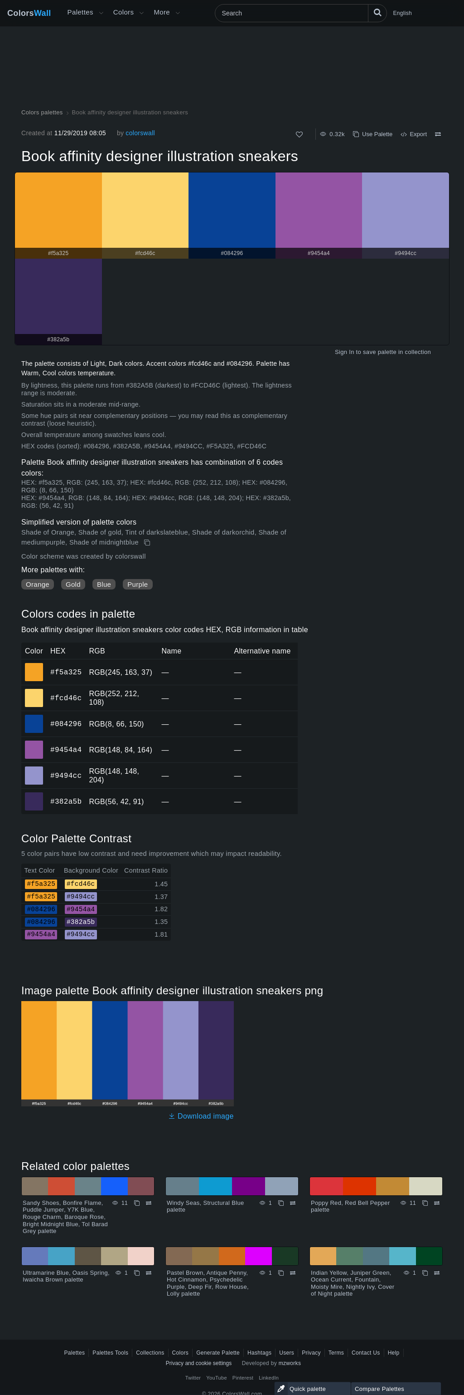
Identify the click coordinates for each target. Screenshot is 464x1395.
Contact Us (366, 1353)
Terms (336, 1353)
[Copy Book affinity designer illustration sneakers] (148, 542)
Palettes (80, 12)
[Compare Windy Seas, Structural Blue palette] (293, 1203)
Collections (150, 1353)
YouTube (216, 1377)
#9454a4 (66, 750)
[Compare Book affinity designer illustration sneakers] (438, 134)
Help (394, 1353)
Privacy (311, 1353)
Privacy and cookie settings (199, 1363)
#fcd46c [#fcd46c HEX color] (34, 691)
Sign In (344, 352)
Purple (137, 584)
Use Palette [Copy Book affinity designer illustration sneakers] (372, 134)
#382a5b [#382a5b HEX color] (34, 795)
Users (286, 1353)
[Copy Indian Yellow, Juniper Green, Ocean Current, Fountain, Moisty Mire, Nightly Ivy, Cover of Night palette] (425, 1272)
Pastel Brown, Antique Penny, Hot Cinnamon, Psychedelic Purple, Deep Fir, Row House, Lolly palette (208, 1283)
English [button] (402, 13)
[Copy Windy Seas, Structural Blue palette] (281, 1203)
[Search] (301, 13)
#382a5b (66, 801)
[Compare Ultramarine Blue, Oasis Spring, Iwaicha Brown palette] (149, 1272)
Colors (29, 13)
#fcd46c (66, 698)
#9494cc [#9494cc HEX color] (34, 769)
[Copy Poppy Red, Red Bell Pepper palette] (425, 1203)
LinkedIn (269, 1377)
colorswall (140, 133)
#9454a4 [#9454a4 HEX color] (34, 743)
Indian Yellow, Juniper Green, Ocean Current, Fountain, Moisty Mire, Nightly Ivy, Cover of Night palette (353, 1283)
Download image (201, 1116)
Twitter (193, 1377)
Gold (73, 584)
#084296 (66, 724)
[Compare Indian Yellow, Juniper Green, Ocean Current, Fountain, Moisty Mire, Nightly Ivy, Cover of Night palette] (437, 1272)
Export (414, 134)
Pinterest (242, 1377)
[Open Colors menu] (141, 13)
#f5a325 (66, 672)
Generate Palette (218, 1353)
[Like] (299, 134)
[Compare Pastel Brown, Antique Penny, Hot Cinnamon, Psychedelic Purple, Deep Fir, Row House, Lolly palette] (293, 1272)
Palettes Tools (110, 1353)
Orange (37, 584)
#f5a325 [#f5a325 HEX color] (34, 665)
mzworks (290, 1363)
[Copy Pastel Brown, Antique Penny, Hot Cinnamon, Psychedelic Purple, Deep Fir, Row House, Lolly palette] (281, 1272)
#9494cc (66, 776)
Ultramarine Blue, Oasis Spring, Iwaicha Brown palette (66, 1276)
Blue (104, 584)
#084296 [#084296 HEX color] (34, 717)
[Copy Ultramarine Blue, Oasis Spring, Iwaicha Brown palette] (137, 1272)
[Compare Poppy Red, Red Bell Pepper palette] (437, 1203)
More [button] (162, 12)
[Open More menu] (101, 13)
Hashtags (259, 1353)
